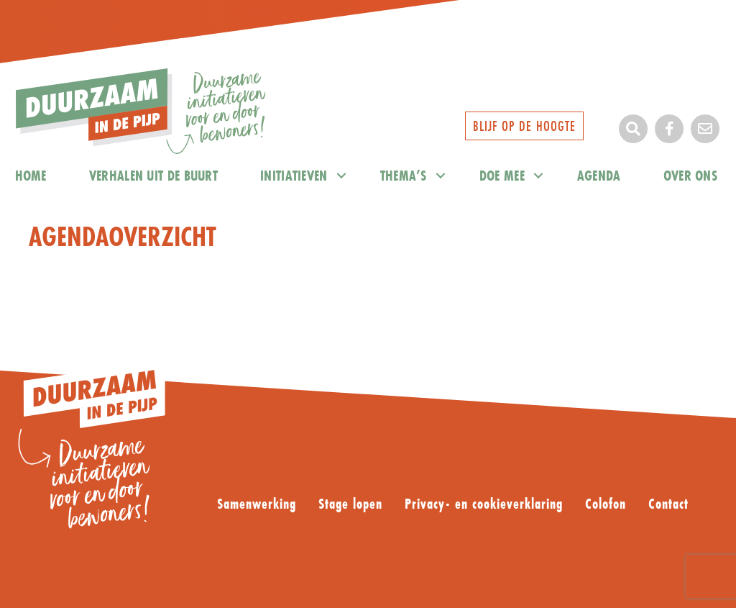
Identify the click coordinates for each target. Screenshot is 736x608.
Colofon (605, 504)
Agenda (599, 175)
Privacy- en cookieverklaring (484, 504)
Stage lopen (350, 504)
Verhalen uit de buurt (153, 175)
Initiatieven (294, 175)
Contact (668, 504)
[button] (633, 128)
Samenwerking (256, 504)
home (31, 175)
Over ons (690, 175)
